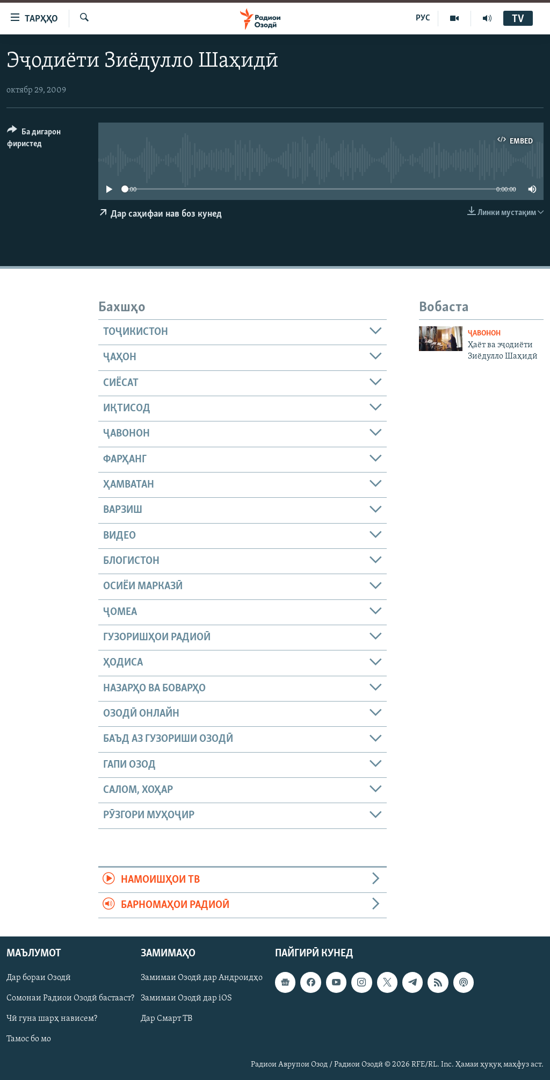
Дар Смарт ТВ (166, 1019)
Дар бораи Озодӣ (38, 978)
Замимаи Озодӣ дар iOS (186, 999)
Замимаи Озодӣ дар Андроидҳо (202, 978)
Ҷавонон (484, 334)
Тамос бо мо (28, 1039)
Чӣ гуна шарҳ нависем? (51, 1019)
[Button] (46, 139)
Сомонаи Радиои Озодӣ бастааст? (70, 999)
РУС (423, 18)
